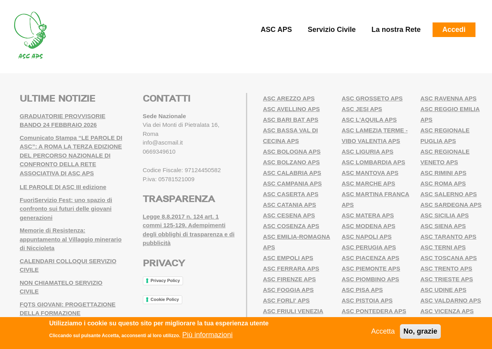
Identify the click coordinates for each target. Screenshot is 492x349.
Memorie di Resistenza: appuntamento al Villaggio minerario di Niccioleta (71, 239)
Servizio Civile (332, 29)
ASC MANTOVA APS (370, 172)
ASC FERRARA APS (291, 268)
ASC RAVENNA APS (448, 98)
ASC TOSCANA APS (448, 257)
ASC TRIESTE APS (446, 279)
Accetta (383, 331)
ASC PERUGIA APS (369, 247)
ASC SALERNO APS (448, 194)
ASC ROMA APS (443, 183)
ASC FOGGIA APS (288, 289)
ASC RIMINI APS (443, 172)
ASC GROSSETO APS (372, 98)
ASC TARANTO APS (448, 236)
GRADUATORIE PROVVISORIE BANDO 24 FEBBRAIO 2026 (62, 120)
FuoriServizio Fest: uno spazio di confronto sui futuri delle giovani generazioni (66, 209)
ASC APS (276, 29)
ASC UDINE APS (443, 289)
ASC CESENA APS (289, 215)
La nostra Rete (396, 29)
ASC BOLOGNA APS (291, 151)
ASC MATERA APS (368, 215)
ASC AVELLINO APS (291, 109)
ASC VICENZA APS (447, 311)
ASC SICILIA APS (444, 215)
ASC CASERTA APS (290, 194)
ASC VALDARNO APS (450, 300)
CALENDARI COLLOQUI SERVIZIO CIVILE (68, 265)
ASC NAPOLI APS (367, 236)
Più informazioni (207, 335)
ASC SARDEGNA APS (451, 204)
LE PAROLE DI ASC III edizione (63, 187)
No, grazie (420, 331)
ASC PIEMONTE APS (371, 268)
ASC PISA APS (362, 289)
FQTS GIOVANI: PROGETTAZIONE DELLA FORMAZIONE (68, 309)
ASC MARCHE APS (368, 183)
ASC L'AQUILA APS (369, 119)
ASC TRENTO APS (446, 268)
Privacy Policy (165, 280)
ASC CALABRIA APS (292, 172)
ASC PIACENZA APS (370, 257)
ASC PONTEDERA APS (374, 311)
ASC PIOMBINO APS (370, 279)
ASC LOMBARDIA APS (373, 162)
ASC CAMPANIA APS (292, 183)
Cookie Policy (165, 299)
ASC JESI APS (362, 109)
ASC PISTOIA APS (367, 300)
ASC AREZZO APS (288, 98)
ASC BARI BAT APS (290, 119)
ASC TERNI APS (443, 247)
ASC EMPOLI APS (288, 257)
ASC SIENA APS (443, 226)
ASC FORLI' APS (286, 300)
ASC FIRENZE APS (289, 279)
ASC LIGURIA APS (367, 151)
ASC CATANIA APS (289, 204)
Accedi (454, 29)
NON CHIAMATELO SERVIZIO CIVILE (61, 287)
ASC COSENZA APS (291, 226)
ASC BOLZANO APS (291, 162)
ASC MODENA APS (368, 226)
